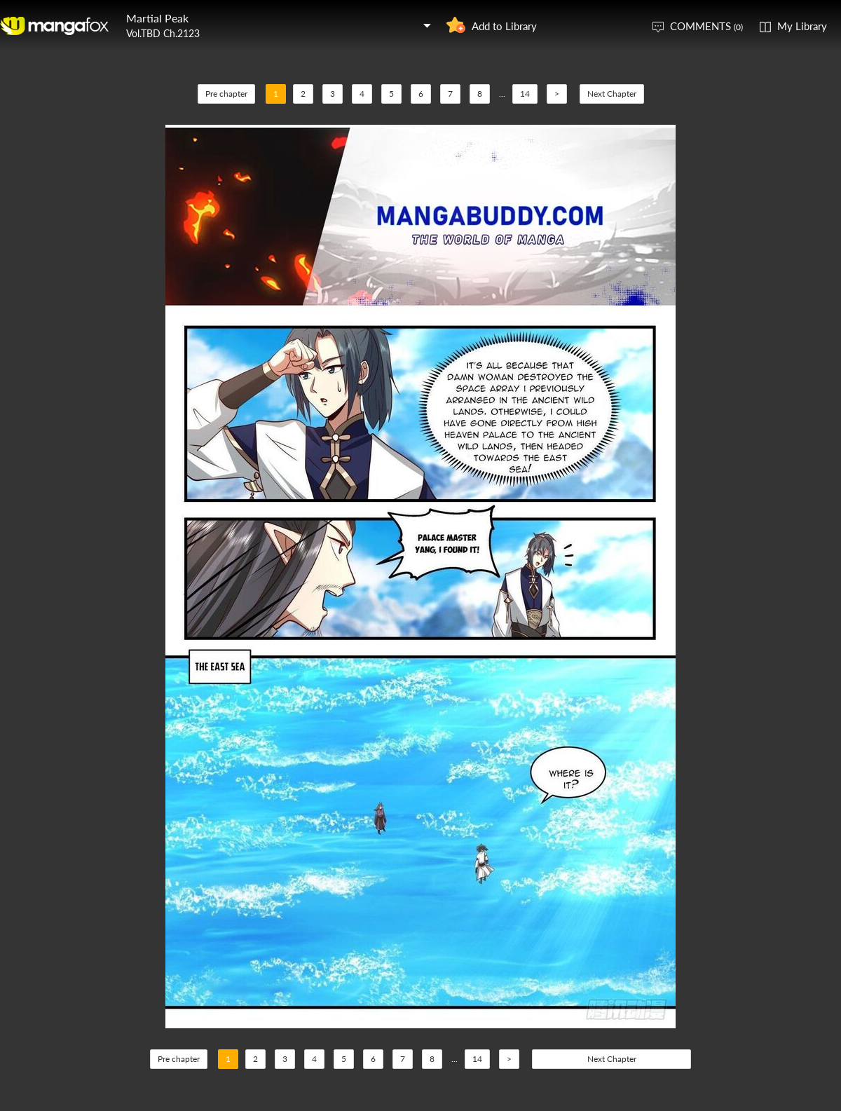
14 (525, 93)
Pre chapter (226, 93)
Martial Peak (157, 18)
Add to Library (504, 26)
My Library (802, 26)
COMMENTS (706, 26)
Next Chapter (611, 93)
